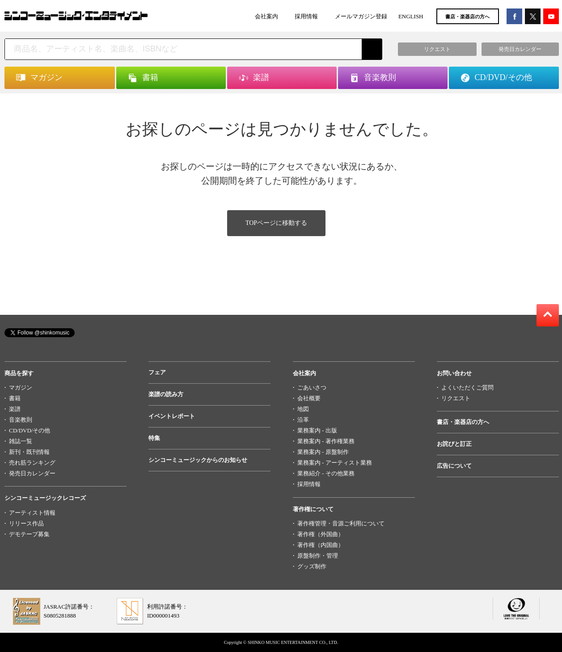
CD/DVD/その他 (29, 430)
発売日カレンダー (32, 473)
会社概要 (309, 398)
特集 (154, 438)
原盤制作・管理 (317, 555)
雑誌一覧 (20, 441)
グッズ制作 (311, 566)
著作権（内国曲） (320, 545)
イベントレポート (171, 416)
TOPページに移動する (276, 223)
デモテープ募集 (29, 534)
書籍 (15, 398)
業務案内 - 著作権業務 (326, 441)
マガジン (20, 387)
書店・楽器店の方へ (467, 16)
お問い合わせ (454, 373)
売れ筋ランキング (32, 462)
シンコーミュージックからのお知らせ (197, 460)
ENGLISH (410, 16)
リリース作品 (26, 523)
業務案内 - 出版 (317, 430)
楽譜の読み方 (165, 394)
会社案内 (266, 16)
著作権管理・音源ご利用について (341, 523)
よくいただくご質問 (467, 387)
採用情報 (306, 16)
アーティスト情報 (32, 512)
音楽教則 (20, 419)
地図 (303, 409)
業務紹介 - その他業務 (326, 473)
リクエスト (455, 398)
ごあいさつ (311, 387)
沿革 (303, 419)
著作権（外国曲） (320, 534)
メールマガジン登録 (361, 16)
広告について (454, 465)
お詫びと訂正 (454, 443)
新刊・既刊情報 (29, 452)
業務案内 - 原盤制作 (323, 452)
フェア (157, 372)
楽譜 (15, 409)
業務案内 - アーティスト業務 (334, 462)
